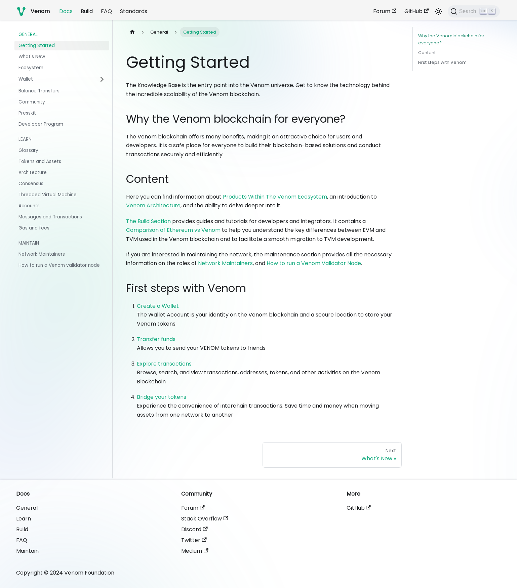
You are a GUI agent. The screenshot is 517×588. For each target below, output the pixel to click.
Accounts (29, 206)
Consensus (30, 183)
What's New (31, 56)
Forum (384, 11)
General (28, 34)
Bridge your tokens (161, 397)
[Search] (474, 11)
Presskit (27, 113)
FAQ (106, 11)
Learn (25, 139)
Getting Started (36, 45)
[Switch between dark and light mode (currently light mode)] (438, 11)
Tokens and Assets (39, 161)
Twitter (193, 540)
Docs (66, 11)
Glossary (28, 150)
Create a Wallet (158, 306)
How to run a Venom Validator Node (314, 263)
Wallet (25, 79)
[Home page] (132, 32)
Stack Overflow (204, 518)
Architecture (32, 172)
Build (87, 11)
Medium (194, 551)
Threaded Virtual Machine (47, 195)
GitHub (416, 11)
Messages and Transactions (50, 217)
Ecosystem (30, 68)
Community (31, 102)
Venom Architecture (153, 205)
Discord (194, 529)
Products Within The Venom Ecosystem (275, 197)
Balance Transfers (38, 91)
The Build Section (148, 221)
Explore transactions (164, 364)
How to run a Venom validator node (59, 265)
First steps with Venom (442, 62)
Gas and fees (33, 228)
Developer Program (40, 124)
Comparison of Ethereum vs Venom (173, 230)
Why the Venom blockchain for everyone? (451, 39)
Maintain (28, 243)
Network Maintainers (41, 254)
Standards (133, 11)
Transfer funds (156, 339)
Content (427, 52)
